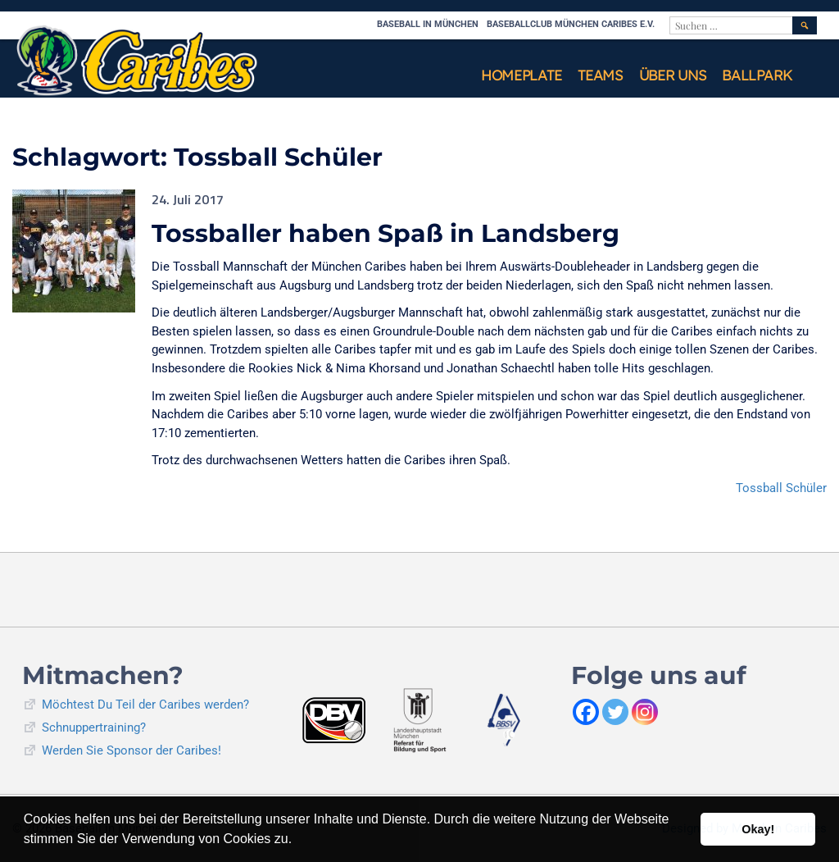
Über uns (672, 75)
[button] (298, 840)
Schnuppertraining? (94, 727)
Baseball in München (427, 24)
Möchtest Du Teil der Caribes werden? (145, 704)
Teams (600, 75)
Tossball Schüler (781, 488)
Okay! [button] (757, 829)
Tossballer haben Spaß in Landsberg (385, 233)
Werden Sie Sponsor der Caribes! (131, 750)
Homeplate (521, 75)
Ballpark (757, 75)
